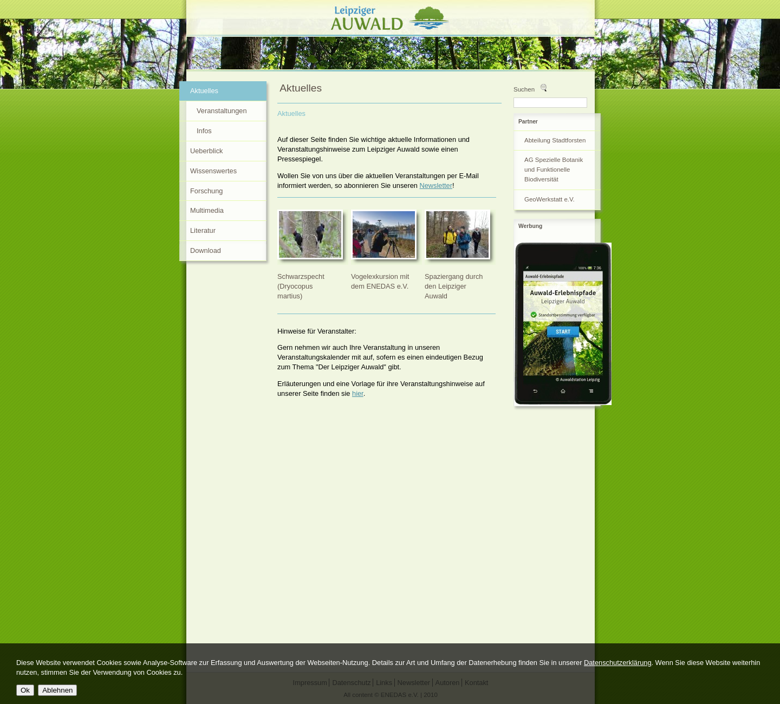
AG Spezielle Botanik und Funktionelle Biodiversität (553, 169)
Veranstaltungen (222, 111)
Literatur (203, 230)
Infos (204, 131)
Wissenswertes (213, 171)
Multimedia (207, 210)
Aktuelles (291, 113)
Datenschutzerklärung (617, 663)
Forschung (206, 191)
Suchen (524, 89)
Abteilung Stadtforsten (555, 140)
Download (205, 250)
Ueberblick (206, 151)
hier (357, 393)
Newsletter (436, 185)
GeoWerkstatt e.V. (549, 199)
